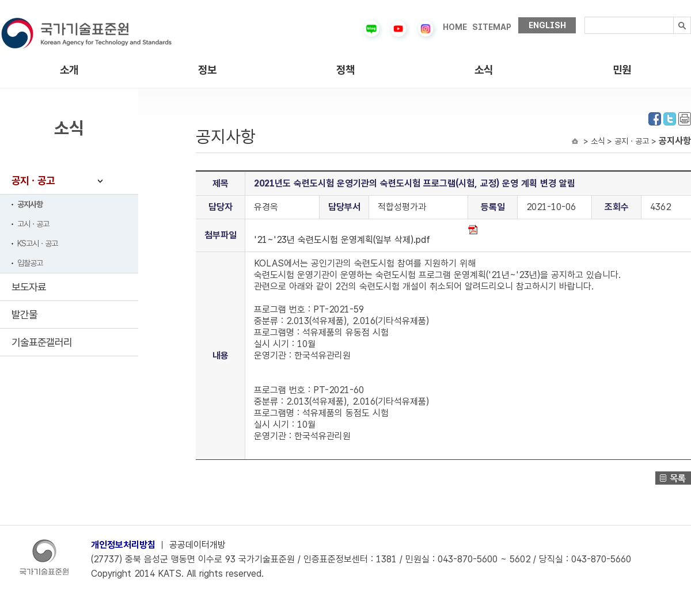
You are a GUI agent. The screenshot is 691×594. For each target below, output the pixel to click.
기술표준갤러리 (42, 342)
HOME (455, 27)
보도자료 (29, 287)
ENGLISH (547, 25)
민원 (622, 70)
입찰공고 (30, 263)
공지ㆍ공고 (33, 180)
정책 (345, 70)
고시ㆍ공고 (33, 224)
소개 (69, 70)
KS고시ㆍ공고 (37, 243)
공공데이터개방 (197, 544)
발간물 (24, 315)
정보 (207, 70)
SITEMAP (491, 27)
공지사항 (30, 204)
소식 (483, 70)
